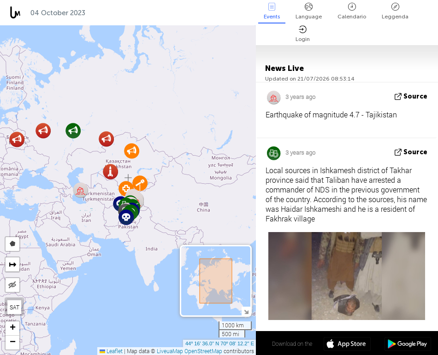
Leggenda (395, 11)
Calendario (351, 11)
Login (303, 33)
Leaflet (111, 351)
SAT (14, 307)
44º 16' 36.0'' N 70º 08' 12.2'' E (219, 343)
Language (309, 11)
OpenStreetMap (203, 351)
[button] (126, 217)
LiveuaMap (170, 351)
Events (272, 11)
